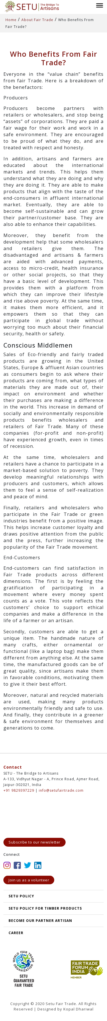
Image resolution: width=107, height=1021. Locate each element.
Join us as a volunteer (29, 880)
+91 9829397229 (18, 790)
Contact (12, 767)
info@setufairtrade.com (61, 790)
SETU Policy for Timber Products (45, 908)
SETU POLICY (21, 896)
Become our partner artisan (40, 920)
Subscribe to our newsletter (34, 842)
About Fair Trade (37, 19)
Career (16, 932)
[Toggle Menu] (99, 5)
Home (11, 19)
